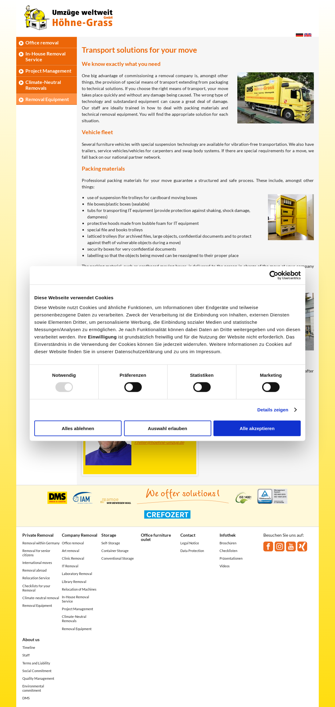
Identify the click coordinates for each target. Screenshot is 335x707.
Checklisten (228, 551)
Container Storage (115, 551)
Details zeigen (272, 409)
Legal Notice (189, 543)
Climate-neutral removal (40, 598)
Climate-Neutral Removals (43, 85)
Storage (108, 535)
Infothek (228, 535)
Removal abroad (34, 570)
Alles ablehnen (78, 428)
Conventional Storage (117, 558)
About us (31, 639)
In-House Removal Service (45, 56)
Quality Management (38, 678)
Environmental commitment (33, 688)
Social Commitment (36, 671)
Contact (187, 535)
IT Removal (70, 566)
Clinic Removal (73, 558)
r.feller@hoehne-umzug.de (159, 442)
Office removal (41, 42)
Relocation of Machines (79, 589)
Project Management (48, 71)
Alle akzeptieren (256, 428)
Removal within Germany (41, 543)
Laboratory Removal (77, 574)
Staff (26, 655)
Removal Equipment (47, 99)
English (307, 35)
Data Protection (192, 551)
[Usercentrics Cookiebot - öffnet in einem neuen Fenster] (274, 275)
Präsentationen (231, 558)
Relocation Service (36, 578)
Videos (225, 566)
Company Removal (79, 535)
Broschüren (228, 543)
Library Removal (74, 582)
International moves (37, 563)
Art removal (70, 551)
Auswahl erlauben (167, 428)
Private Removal (38, 535)
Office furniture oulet (156, 537)
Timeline (28, 647)
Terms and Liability (36, 663)
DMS (26, 698)
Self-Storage (110, 543)
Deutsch (299, 35)
